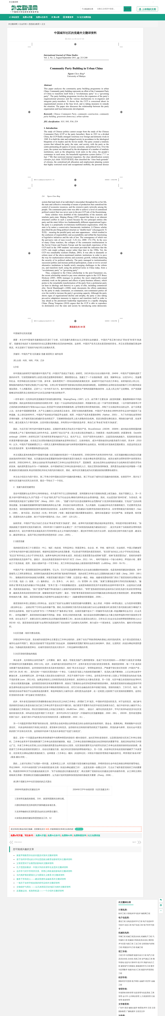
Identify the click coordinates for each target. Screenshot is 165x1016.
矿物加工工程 (123, 239)
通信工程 (122, 50)
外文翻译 (122, 313)
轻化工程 (124, 265)
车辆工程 (122, 65)
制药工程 (143, 258)
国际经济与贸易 (124, 109)
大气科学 (126, 216)
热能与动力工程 (134, 98)
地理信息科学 (123, 212)
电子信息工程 (137, 53)
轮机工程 (137, 87)
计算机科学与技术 (133, 42)
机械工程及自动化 (133, 65)
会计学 (125, 124)
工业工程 (137, 72)
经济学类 (122, 106)
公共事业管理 (134, 124)
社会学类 (23, 24)
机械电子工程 (146, 65)
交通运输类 (123, 152)
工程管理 (143, 197)
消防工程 (148, 239)
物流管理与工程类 (126, 247)
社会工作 (133, 288)
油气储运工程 (147, 87)
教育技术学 (142, 136)
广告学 (121, 136)
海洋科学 (124, 186)
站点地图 (108, 1013)
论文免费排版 (84, 17)
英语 (126, 136)
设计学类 (122, 270)
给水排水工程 (128, 204)
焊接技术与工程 (129, 76)
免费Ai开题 (27, 17)
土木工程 (129, 193)
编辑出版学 (133, 136)
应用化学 (135, 258)
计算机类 (122, 38)
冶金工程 (128, 242)
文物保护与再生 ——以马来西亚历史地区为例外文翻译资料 (43, 968)
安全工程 (133, 239)
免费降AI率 (67, 917)
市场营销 (122, 121)
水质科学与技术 (140, 227)
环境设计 (122, 273)
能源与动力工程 (140, 83)
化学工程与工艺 (124, 258)
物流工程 (122, 250)
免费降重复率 (80, 917)
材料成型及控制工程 (140, 163)
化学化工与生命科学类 (128, 254)
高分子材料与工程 (145, 170)
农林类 (121, 293)
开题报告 (122, 305)
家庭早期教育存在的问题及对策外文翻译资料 (37, 937)
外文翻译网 (12, 24)
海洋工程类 (123, 178)
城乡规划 (150, 197)
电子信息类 (123, 46)
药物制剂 (139, 262)
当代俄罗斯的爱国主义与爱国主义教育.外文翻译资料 (40, 956)
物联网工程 (145, 42)
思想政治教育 (34, 24)
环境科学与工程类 (126, 224)
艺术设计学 (130, 273)
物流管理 (129, 250)
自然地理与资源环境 (138, 216)
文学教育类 (123, 132)
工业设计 (147, 273)
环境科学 (129, 227)
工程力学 (122, 83)
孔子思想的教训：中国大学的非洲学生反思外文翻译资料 (42, 949)
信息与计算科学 (130, 91)
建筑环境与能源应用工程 (144, 193)
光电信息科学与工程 (134, 50)
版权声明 (115, 989)
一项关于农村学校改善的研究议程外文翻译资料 (38, 964)
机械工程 (139, 76)
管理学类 (122, 117)
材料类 (121, 160)
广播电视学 (130, 140)
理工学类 (122, 80)
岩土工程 (122, 193)
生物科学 (144, 265)
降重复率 (68, 17)
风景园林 (143, 277)
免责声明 (129, 989)
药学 (133, 262)
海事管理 (122, 182)
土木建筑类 (123, 190)
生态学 (121, 296)
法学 (120, 147)
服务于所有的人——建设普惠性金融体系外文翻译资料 (41, 960)
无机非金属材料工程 (142, 167)
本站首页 (14, 17)
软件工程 (122, 42)
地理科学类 (123, 208)
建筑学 (121, 197)
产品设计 (139, 273)
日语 (149, 136)
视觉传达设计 (123, 277)
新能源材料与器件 (130, 170)
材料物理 (129, 167)
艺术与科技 (134, 277)
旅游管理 (126, 128)
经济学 (148, 109)
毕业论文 (122, 300)
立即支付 (79, 910)
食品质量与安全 (124, 262)
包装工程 (129, 72)
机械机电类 (123, 61)
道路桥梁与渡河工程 (134, 155)
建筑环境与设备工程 (134, 201)
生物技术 (150, 258)
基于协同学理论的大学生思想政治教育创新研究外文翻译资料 (44, 941)
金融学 (142, 109)
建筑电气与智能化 (128, 94)
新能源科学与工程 (143, 94)
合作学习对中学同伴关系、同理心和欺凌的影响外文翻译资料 (44, 952)
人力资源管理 (145, 124)
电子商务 (135, 109)
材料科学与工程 (124, 163)
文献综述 (122, 309)
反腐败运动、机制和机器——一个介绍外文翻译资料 (40, 972)
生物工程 (132, 265)
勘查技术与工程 (138, 242)
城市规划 (122, 201)
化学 (138, 265)
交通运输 (122, 155)
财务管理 (129, 121)
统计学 (140, 91)
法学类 (121, 144)
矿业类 (121, 235)
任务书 (121, 317)
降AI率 (55, 17)
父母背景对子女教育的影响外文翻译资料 (35, 945)
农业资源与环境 (130, 296)
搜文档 (127, 9)
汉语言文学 (140, 140)
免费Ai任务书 (42, 17)
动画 (153, 273)
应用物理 (129, 83)
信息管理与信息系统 (142, 121)
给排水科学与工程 (131, 197)
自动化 (130, 87)
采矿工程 (141, 239)
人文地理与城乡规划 (138, 212)
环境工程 (122, 227)
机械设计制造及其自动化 (138, 68)
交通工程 (146, 155)
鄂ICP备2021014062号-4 (93, 1013)
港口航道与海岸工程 (134, 182)
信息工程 (128, 53)
